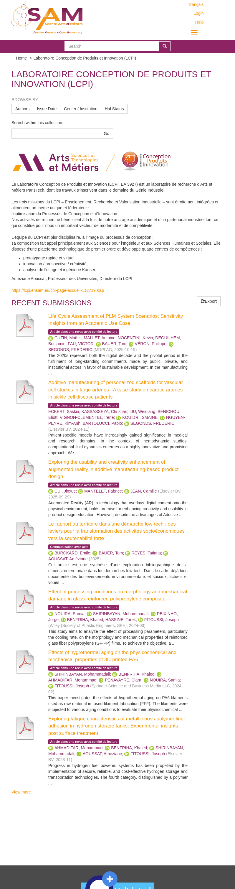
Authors (22, 108)
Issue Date (47, 108)
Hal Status (114, 108)
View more (21, 792)
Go (106, 133)
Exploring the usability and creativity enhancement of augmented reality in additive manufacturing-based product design (113, 469)
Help (199, 22)
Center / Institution (80, 108)
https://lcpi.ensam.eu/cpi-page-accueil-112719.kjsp (57, 290)
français (196, 4)
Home (21, 58)
